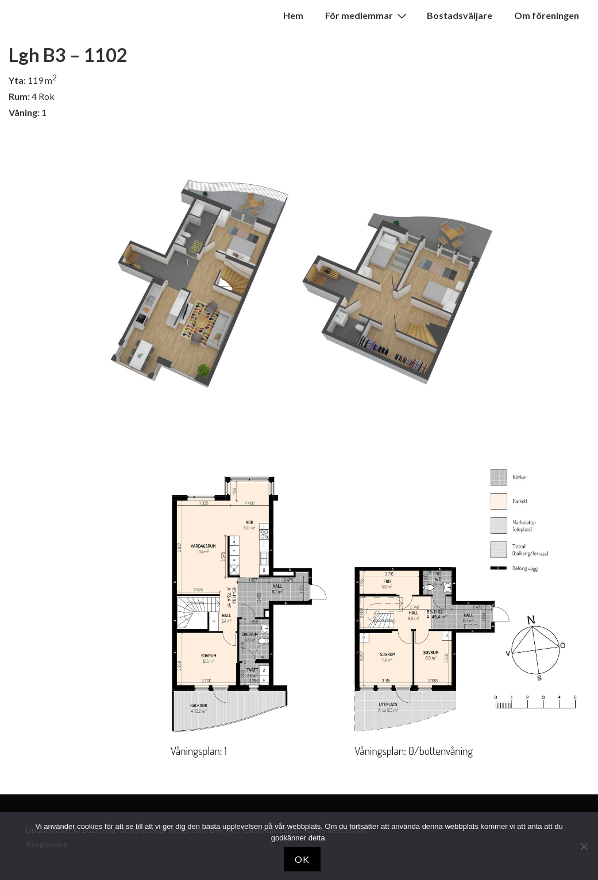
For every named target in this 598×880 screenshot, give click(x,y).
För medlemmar (367, 15)
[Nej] (583, 846)
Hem (293, 15)
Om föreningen (546, 15)
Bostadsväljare (459, 15)
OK (302, 859)
